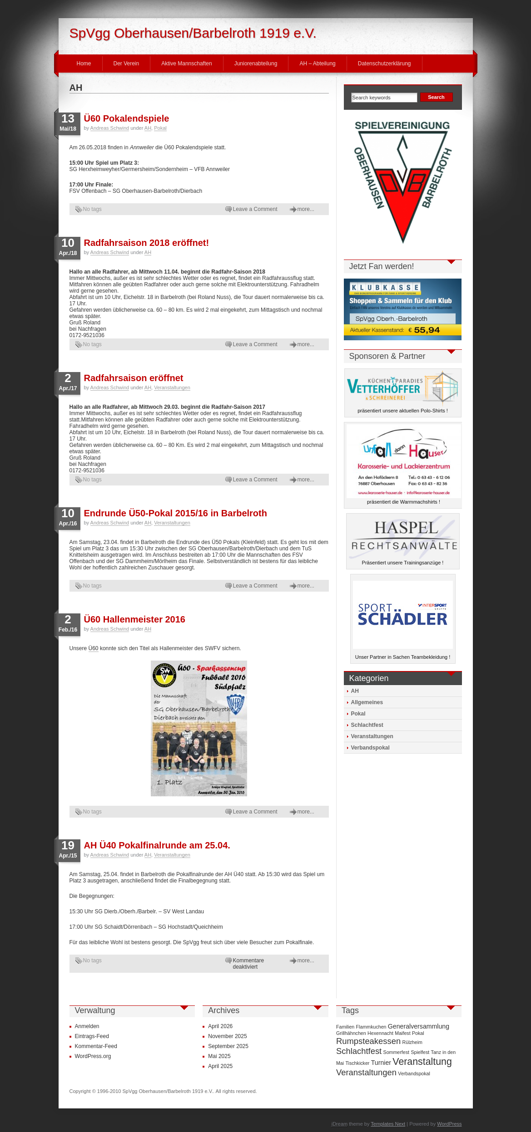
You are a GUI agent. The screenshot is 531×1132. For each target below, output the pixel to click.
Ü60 (94, 648)
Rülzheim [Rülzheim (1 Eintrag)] (412, 1042)
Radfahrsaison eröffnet (134, 378)
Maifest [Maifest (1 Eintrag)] (402, 1033)
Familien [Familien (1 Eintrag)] (345, 1026)
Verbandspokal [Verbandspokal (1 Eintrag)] (414, 1073)
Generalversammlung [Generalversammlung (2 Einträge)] (418, 1026)
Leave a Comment (255, 209)
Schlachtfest (367, 725)
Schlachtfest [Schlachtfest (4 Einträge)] (359, 1051)
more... (306, 209)
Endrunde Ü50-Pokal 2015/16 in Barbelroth (175, 513)
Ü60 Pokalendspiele (126, 118)
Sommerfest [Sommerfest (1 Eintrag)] (396, 1052)
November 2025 (227, 1036)
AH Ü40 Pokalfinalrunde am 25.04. (157, 845)
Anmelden (87, 1026)
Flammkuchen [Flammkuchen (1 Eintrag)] (371, 1026)
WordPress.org (93, 1056)
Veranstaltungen (172, 387)
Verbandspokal (370, 748)
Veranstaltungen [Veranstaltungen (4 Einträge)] (366, 1072)
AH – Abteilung (317, 63)
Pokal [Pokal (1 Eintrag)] (418, 1033)
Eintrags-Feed (92, 1036)
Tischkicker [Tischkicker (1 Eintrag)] (357, 1063)
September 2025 (228, 1046)
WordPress (449, 1124)
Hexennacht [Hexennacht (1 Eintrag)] (380, 1033)
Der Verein (126, 63)
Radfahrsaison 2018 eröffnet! (146, 243)
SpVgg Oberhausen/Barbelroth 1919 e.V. (193, 32)
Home (84, 63)
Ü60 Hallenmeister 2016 (134, 619)
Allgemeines (367, 702)
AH (147, 128)
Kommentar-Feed (96, 1046)
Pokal (160, 128)
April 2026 (220, 1026)
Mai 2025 (219, 1056)
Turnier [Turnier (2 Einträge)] (381, 1062)
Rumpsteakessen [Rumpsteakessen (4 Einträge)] (368, 1041)
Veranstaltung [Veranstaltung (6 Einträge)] (422, 1061)
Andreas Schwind (109, 128)
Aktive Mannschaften (186, 63)
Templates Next (388, 1124)
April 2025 (220, 1066)
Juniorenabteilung (256, 63)
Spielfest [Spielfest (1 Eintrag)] (420, 1052)
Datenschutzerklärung (384, 63)
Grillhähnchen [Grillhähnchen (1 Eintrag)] (351, 1033)
